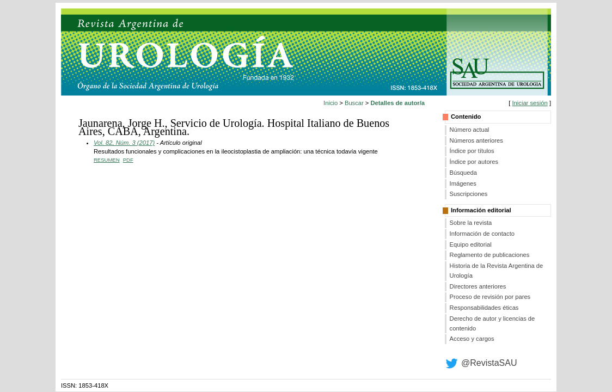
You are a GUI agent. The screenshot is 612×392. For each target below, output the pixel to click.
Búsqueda (463, 172)
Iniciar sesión (529, 103)
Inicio (330, 103)
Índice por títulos (472, 151)
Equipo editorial (471, 244)
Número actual (469, 129)
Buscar (354, 103)
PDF (128, 160)
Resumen (107, 160)
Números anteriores (476, 140)
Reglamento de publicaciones (490, 255)
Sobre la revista (471, 222)
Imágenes (463, 183)
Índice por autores (474, 161)
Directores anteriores (478, 286)
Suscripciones (469, 194)
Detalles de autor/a (398, 103)
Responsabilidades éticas (484, 307)
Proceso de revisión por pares (490, 296)
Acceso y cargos (472, 338)
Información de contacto (482, 233)
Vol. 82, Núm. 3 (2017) (124, 142)
